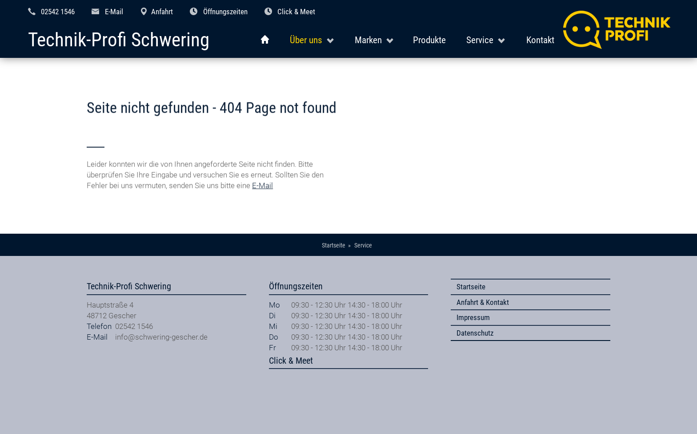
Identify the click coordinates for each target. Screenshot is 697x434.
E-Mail (114, 11)
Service (479, 39)
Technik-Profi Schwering (118, 40)
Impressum (473, 317)
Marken (368, 39)
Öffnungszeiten (225, 11)
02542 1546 (58, 11)
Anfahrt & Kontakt (483, 302)
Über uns (306, 39)
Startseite (471, 286)
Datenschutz (475, 333)
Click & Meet (296, 11)
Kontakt (540, 39)
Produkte (429, 39)
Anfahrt (162, 11)
